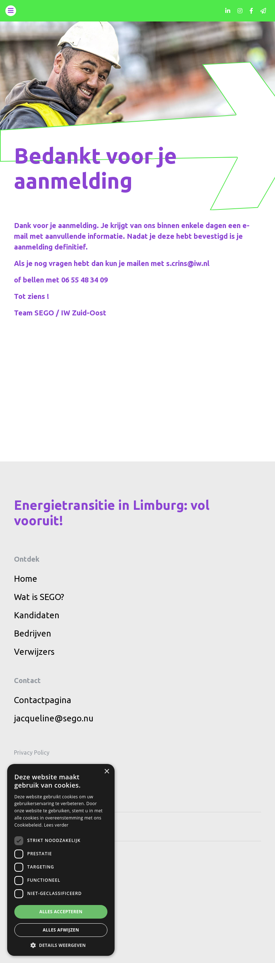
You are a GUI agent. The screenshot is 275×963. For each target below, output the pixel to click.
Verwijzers (34, 652)
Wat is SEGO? (39, 597)
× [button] (106, 771)
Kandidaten (36, 615)
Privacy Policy (31, 752)
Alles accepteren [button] (61, 912)
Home (25, 579)
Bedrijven (32, 633)
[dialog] (61, 860)
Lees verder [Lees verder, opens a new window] (56, 825)
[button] (60, 945)
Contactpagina (42, 700)
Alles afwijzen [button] (61, 930)
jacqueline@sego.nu (53, 718)
